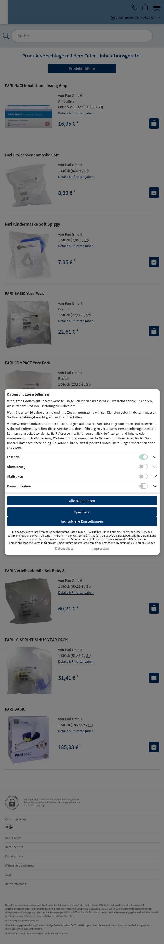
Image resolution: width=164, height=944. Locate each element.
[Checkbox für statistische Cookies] (143, 476)
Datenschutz (64, 548)
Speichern (82, 512)
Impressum (100, 548)
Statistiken (15, 476)
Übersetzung (16, 466)
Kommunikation (19, 486)
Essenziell (14, 457)
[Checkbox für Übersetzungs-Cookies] (143, 466)
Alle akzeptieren (82, 500)
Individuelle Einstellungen (82, 521)
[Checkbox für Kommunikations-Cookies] (143, 486)
